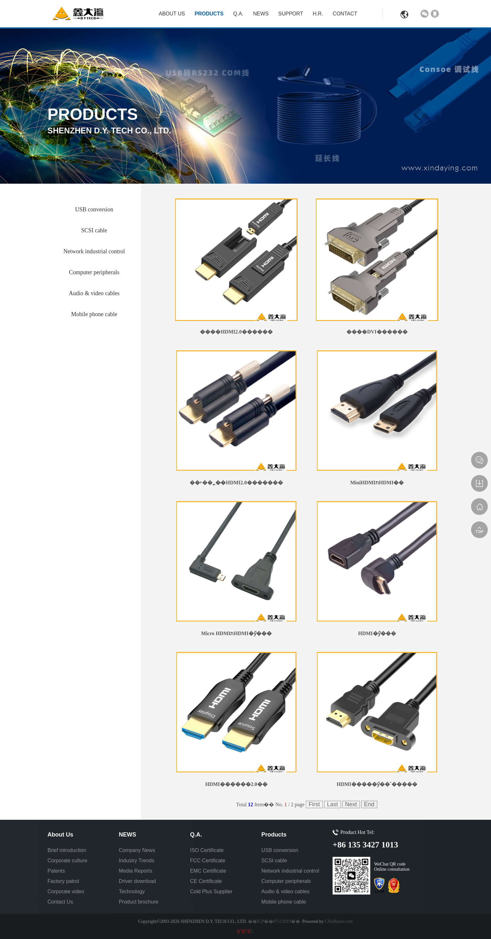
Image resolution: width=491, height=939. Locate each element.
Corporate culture (68, 860)
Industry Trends (136, 860)
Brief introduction (67, 850)
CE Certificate (206, 881)
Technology (132, 891)
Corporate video (66, 891)
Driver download (137, 881)
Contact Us (60, 902)
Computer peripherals (286, 881)
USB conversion (279, 850)
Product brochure (138, 902)
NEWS (261, 13)
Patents (56, 871)
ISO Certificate (206, 850)
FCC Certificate (207, 860)
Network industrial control (290, 871)
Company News (137, 850)
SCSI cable (274, 860)
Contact (345, 13)
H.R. (318, 13)
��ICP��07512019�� (274, 921)
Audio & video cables (285, 891)
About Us (172, 13)
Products (209, 13)
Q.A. (238, 13)
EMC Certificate (208, 871)
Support (290, 13)
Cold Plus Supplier (211, 891)
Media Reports (135, 871)
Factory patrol (63, 881)
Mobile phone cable (283, 902)
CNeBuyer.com (338, 921)
